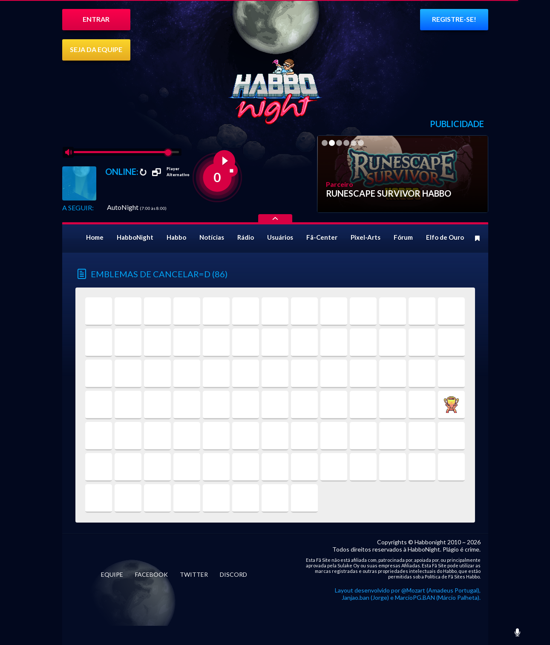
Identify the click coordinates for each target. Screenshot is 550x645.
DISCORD (233, 574)
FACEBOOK (151, 574)
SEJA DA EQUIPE (96, 49)
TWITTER (194, 574)
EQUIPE (112, 574)
